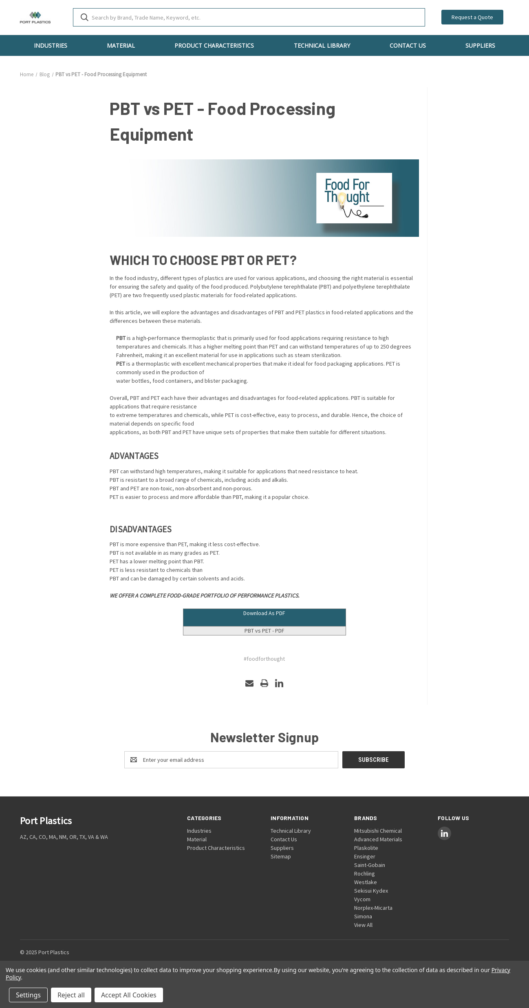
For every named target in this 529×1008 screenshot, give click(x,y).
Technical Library (322, 45)
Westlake (365, 882)
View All (363, 925)
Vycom (362, 899)
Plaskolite (366, 847)
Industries (50, 45)
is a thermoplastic (143, 363)
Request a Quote (472, 17)
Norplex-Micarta (373, 907)
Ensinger (364, 856)
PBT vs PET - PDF (264, 630)
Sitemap (281, 856)
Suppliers (480, 45)
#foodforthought (264, 658)
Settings (28, 994)
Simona (363, 916)
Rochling (364, 873)
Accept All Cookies (128, 994)
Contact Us (408, 45)
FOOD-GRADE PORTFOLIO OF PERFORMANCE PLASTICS (232, 595)
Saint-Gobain (369, 865)
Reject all (71, 994)
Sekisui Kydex (371, 890)
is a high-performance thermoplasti (164, 338)
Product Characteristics (214, 45)
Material (121, 45)
